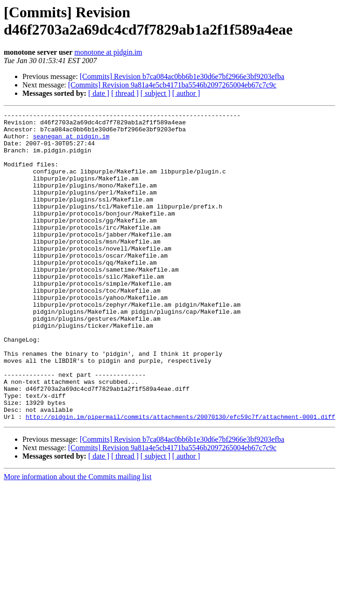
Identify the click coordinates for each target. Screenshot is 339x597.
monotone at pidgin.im (108, 52)
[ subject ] (155, 93)
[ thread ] (125, 93)
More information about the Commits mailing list (77, 538)
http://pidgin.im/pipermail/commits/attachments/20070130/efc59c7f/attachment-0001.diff (180, 478)
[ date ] (98, 93)
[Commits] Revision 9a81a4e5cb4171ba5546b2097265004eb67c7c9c (172, 85)
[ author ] (186, 93)
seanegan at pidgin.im (71, 141)
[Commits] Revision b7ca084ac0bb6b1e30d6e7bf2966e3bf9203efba (182, 76)
